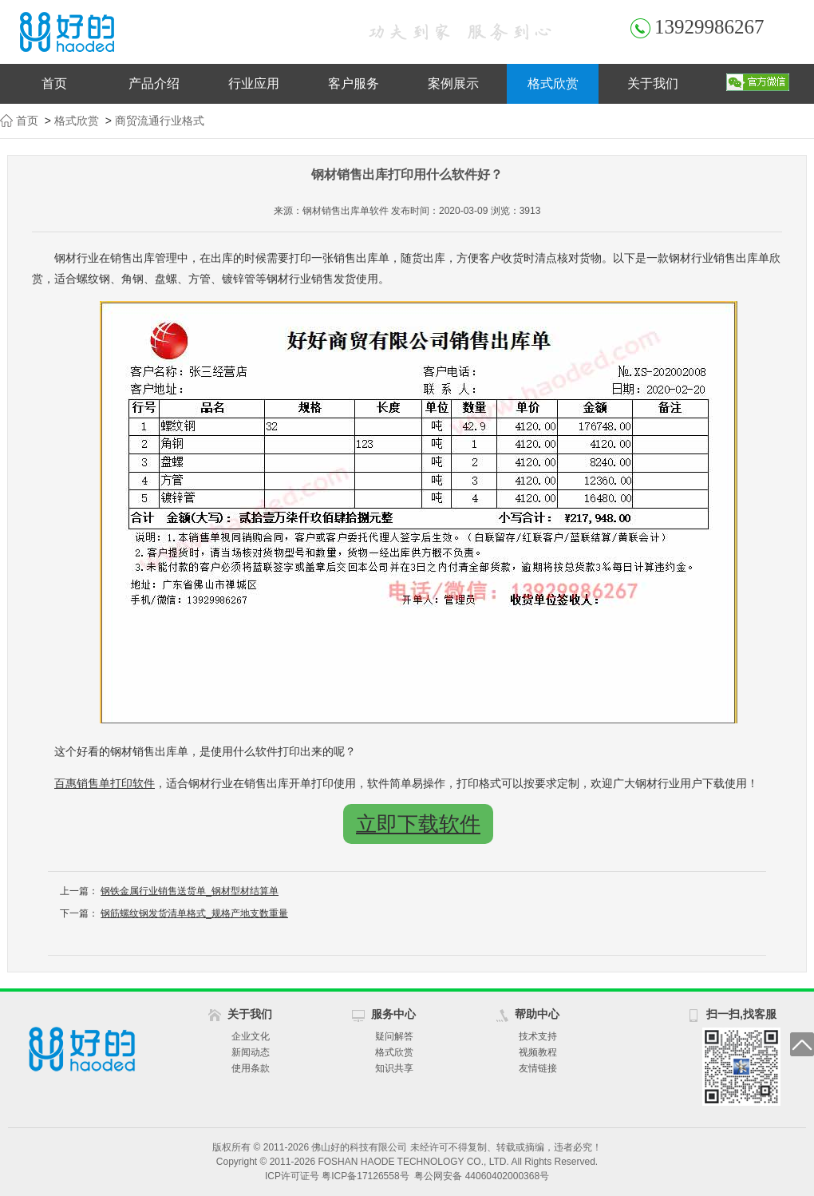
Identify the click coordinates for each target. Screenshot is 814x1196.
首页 (54, 83)
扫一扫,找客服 (741, 1014)
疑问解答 (394, 1036)
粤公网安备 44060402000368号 (481, 1176)
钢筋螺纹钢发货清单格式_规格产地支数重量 (194, 913)
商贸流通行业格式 (159, 120)
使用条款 (250, 1068)
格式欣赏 (553, 83)
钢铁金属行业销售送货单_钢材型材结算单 (190, 891)
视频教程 (538, 1052)
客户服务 (353, 83)
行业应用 (253, 83)
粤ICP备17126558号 (365, 1176)
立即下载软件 (418, 824)
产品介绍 (154, 83)
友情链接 (538, 1068)
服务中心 (393, 1014)
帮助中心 (537, 1014)
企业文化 (250, 1036)
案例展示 (453, 83)
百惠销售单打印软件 (104, 783)
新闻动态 (250, 1052)
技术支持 (538, 1036)
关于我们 (652, 83)
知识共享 (394, 1068)
